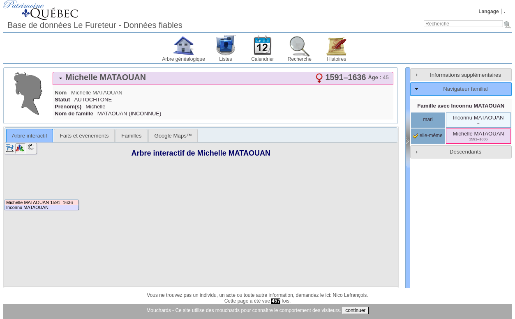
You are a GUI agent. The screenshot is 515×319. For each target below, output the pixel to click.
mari (427, 119)
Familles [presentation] (131, 136)
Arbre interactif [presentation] (29, 136)
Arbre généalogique (183, 59)
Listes (225, 59)
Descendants (465, 152)
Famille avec (460, 106)
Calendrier (262, 59)
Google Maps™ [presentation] (173, 136)
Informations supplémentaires (465, 75)
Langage (488, 11)
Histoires (336, 59)
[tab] (223, 78)
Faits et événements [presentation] (84, 136)
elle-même (427, 135)
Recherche (300, 59)
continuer (355, 310)
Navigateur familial (465, 89)
